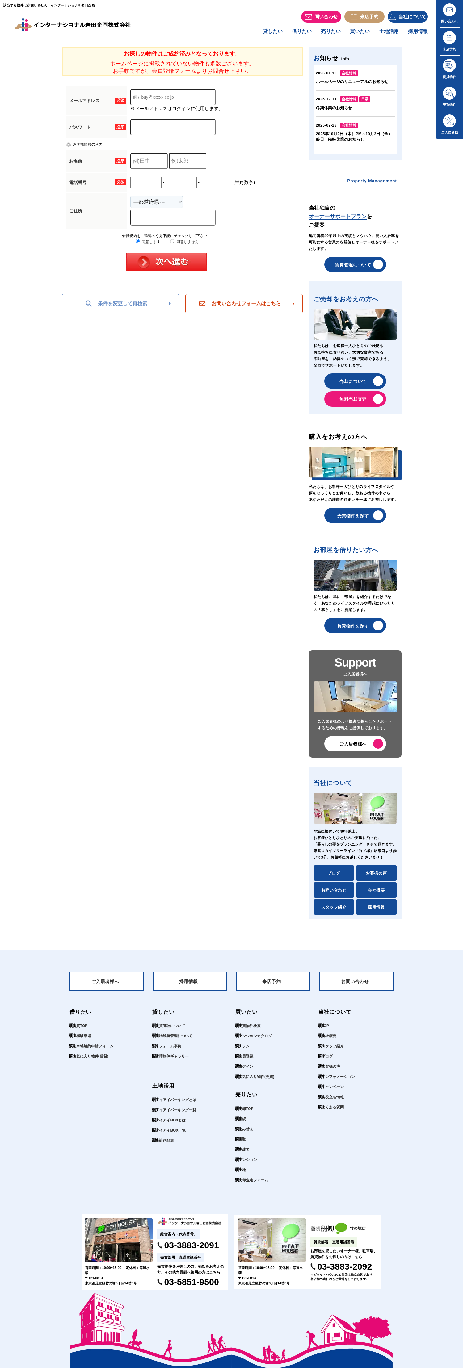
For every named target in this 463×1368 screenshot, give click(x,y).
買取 (242, 1144)
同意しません (184, 245)
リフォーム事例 (170, 1051)
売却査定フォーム (255, 1185)
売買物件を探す (353, 518)
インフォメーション (341, 1082)
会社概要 (376, 893)
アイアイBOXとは (173, 1125)
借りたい (291, 34)
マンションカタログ (257, 1041)
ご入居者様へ (353, 747)
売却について (353, 384)
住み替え (247, 1134)
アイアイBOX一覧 (173, 1135)
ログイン (247, 1072)
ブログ (333, 876)
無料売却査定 (353, 402)
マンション (249, 1165)
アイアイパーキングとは (179, 1105)
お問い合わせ (334, 893)
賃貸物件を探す (353, 628)
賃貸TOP (81, 1031)
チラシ (244, 1051)
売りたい (322, 34)
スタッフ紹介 (334, 910)
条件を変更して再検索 (116, 307)
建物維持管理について (177, 1041)
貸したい (259, 34)
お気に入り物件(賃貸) (93, 1061)
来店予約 (271, 986)
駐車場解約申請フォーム (96, 1051)
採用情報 (417, 34)
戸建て (244, 1155)
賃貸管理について (353, 267)
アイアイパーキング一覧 (179, 1115)
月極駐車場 (83, 1041)
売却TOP (247, 1114)
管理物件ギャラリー (174, 1061)
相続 (242, 1124)
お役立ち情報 (334, 1102)
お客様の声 (376, 876)
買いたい (354, 34)
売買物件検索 (251, 1031)
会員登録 (247, 1061)
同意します (148, 245)
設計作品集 (166, 1146)
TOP (326, 1031)
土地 (242, 1175)
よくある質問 (334, 1112)
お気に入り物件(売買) (259, 1082)
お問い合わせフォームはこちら (240, 307)
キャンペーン (334, 1092)
